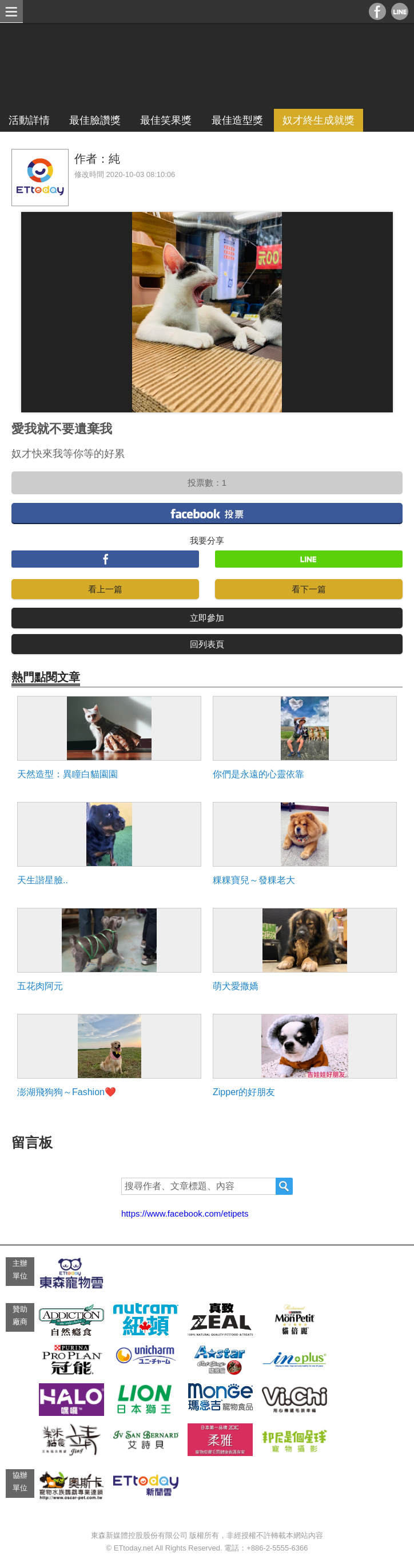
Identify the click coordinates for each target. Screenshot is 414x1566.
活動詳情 (29, 120)
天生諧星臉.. (42, 880)
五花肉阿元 (40, 986)
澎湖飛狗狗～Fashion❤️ (66, 1092)
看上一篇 (105, 589)
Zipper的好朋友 (244, 1092)
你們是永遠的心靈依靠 (258, 774)
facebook (207, 513)
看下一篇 (309, 589)
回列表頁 (207, 644)
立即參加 (207, 618)
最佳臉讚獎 (95, 120)
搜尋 (284, 1186)
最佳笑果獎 (166, 120)
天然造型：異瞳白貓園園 (67, 774)
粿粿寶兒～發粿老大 (254, 880)
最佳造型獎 (237, 120)
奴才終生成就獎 (318, 120)
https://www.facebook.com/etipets (185, 1213)
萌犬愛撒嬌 (235, 986)
